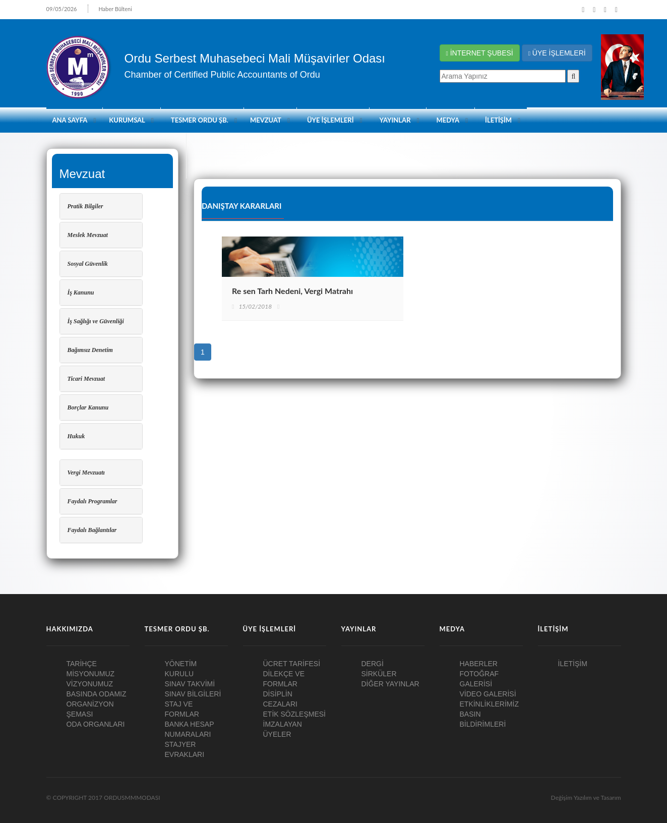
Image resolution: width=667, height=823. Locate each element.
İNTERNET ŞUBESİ (479, 53)
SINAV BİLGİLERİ (193, 694)
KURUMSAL (127, 120)
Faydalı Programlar (92, 501)
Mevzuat (265, 120)
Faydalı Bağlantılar (92, 530)
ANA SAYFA (70, 120)
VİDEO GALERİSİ (488, 694)
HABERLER (479, 664)
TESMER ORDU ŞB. (199, 120)
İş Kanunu (81, 292)
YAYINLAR (395, 120)
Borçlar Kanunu (88, 407)
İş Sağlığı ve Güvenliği (96, 321)
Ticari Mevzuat (86, 378)
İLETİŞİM (498, 120)
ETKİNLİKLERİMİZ (489, 704)
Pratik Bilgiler (85, 206)
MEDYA (448, 120)
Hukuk (76, 436)
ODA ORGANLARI (96, 724)
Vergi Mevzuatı (86, 472)
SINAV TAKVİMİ (190, 684)
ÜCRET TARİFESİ (292, 664)
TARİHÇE (82, 664)
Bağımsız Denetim (90, 350)
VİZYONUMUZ (90, 684)
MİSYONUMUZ (91, 674)
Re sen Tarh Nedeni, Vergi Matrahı (292, 291)
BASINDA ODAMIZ (97, 694)
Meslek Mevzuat (88, 235)
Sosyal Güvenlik (88, 263)
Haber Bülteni (115, 9)
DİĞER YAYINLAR (390, 684)
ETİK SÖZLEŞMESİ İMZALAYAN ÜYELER (294, 724)
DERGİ (372, 664)
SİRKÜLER (379, 674)
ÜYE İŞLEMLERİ (557, 53)
